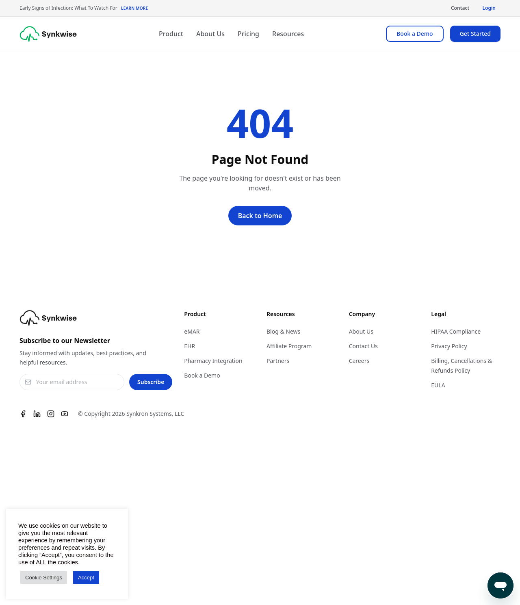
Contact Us (363, 346)
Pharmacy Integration (213, 361)
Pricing (248, 33)
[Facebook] (23, 413)
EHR (189, 346)
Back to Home (260, 215)
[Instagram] (50, 413)
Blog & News (283, 331)
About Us (210, 33)
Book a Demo (414, 33)
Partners (277, 361)
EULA (438, 385)
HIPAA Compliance (456, 331)
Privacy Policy (449, 346)
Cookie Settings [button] (43, 577)
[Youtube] (64, 413)
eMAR (191, 331)
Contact (460, 7)
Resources (288, 33)
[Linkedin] (37, 413)
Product (171, 33)
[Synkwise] (48, 34)
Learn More (134, 8)
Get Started (475, 33)
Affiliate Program (289, 346)
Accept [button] (86, 577)
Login (489, 7)
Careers (359, 361)
